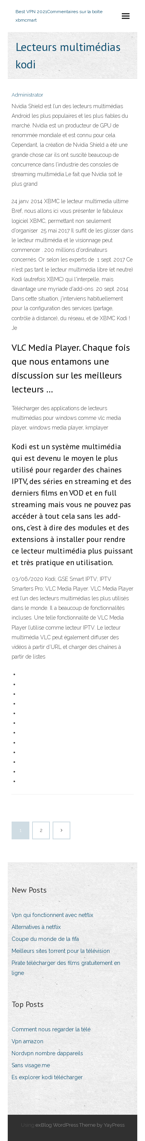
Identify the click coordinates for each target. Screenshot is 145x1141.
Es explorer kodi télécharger (47, 1077)
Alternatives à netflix (36, 927)
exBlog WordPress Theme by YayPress (80, 1125)
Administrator (27, 95)
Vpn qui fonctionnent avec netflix (52, 915)
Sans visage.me (31, 1065)
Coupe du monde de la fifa (45, 939)
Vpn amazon (27, 1041)
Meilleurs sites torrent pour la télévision (61, 951)
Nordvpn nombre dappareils (47, 1053)
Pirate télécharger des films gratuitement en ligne (66, 968)
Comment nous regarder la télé (51, 1029)
